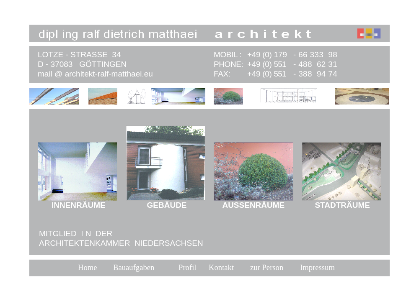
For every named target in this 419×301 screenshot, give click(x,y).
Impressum (317, 267)
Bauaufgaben (133, 267)
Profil (187, 267)
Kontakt (221, 267)
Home (87, 267)
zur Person (266, 267)
